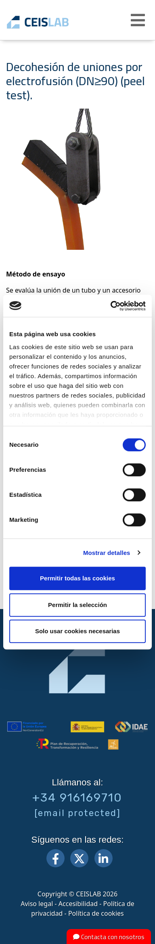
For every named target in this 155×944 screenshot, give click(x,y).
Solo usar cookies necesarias (77, 631)
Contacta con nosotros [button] (109, 937)
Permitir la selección (77, 604)
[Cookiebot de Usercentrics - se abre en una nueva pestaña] (111, 306)
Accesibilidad (78, 903)
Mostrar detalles (106, 552)
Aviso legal (37, 903)
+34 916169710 (77, 797)
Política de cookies (96, 913)
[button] (139, 20)
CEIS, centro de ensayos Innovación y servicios (49, 22)
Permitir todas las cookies (77, 578)
